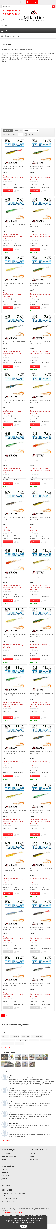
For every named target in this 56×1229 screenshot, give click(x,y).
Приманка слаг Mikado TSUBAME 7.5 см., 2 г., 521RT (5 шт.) (14, 167)
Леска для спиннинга (8, 1040)
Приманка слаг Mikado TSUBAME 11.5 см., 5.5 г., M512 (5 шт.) (41, 694)
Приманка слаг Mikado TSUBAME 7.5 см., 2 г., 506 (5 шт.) (14, 518)
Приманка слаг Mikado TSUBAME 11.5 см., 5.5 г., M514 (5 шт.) (41, 752)
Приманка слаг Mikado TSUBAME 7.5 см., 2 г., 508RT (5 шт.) (41, 928)
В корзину (8, 191)
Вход (21, 2)
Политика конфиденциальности (12, 1213)
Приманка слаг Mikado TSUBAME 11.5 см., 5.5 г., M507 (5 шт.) (41, 635)
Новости (4, 1169)
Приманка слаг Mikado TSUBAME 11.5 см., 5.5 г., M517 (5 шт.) (41, 811)
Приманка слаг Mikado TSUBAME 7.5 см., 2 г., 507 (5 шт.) (41, 284)
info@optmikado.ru (10, 1202)
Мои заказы (33, 1153)
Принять (23, 1226)
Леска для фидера (22, 1040)
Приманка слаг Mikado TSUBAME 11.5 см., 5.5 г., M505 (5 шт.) (14, 984)
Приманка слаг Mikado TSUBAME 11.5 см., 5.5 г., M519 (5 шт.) (41, 167)
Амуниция (5, 1036)
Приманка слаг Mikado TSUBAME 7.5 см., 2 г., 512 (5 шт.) (14, 343)
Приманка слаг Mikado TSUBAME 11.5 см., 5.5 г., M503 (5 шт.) (41, 577)
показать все (5, 1047)
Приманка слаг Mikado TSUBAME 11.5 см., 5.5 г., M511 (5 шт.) (14, 694)
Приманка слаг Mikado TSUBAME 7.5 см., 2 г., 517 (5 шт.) (14, 460)
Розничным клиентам (8, 1156)
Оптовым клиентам (8, 1153)
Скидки (3, 1160)
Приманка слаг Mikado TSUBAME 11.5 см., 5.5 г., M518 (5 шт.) (14, 869)
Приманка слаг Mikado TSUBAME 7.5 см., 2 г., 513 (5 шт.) (41, 343)
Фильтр (7, 130)
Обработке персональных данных (23, 1222)
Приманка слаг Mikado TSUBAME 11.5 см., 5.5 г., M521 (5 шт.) (41, 869)
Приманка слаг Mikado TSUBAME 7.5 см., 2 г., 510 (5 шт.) (14, 928)
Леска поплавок (45, 1040)
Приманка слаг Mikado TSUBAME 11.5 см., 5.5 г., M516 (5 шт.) (14, 811)
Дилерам (4, 1179)
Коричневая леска (37, 1036)
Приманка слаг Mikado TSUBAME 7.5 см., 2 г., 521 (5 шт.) (41, 518)
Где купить (5, 1182)
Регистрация (32, 2)
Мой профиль (34, 1160)
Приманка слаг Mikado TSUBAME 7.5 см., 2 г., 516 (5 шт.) (41, 401)
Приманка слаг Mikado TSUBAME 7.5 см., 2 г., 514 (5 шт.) (14, 401)
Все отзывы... (5, 1140)
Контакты (4, 1172)
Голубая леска (15, 1036)
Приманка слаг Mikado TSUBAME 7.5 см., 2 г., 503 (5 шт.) (41, 225)
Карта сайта (5, 1185)
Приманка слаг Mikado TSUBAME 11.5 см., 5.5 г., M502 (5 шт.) (14, 577)
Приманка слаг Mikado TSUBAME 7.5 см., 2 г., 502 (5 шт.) (41, 460)
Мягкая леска (19, 1044)
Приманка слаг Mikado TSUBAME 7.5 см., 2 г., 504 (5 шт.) (14, 284)
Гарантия (4, 1163)
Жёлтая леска (25, 1036)
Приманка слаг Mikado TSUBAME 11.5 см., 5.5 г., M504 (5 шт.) (14, 635)
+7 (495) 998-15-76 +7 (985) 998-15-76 (11, 12)
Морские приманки (7, 1044)
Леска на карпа (34, 1040)
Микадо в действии (7, 1166)
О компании (5, 1176)
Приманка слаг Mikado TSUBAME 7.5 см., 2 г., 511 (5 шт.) (14, 225)
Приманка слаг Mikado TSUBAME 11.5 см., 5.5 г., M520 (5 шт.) (41, 984)
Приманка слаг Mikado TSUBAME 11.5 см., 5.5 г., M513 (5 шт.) (14, 752)
